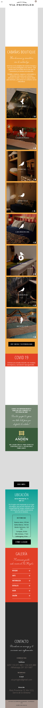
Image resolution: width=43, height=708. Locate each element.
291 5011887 (26, 667)
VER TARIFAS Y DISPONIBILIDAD (21, 344)
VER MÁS (21, 484)
